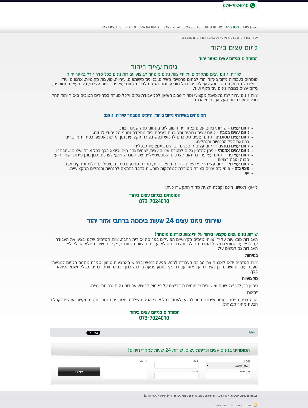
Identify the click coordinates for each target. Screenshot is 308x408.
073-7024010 (154, 318)
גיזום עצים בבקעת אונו (214, 38)
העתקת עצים (171, 27)
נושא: (247, 361)
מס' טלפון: (244, 371)
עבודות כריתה (213, 27)
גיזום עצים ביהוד (189, 38)
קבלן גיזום (249, 27)
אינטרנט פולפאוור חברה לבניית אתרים (236, 405)
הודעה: (143, 361)
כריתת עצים (192, 27)
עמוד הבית (252, 38)
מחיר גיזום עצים (111, 27)
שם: (196, 361)
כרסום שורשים (149, 27)
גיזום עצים (232, 27)
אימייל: (194, 371)
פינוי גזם (131, 27)
